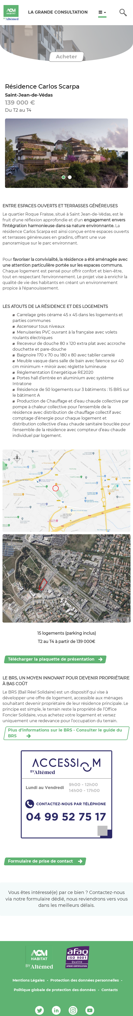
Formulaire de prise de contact (41, 861)
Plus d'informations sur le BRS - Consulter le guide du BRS (65, 733)
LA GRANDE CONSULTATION (58, 12)
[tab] (63, 177)
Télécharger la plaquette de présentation (51, 659)
